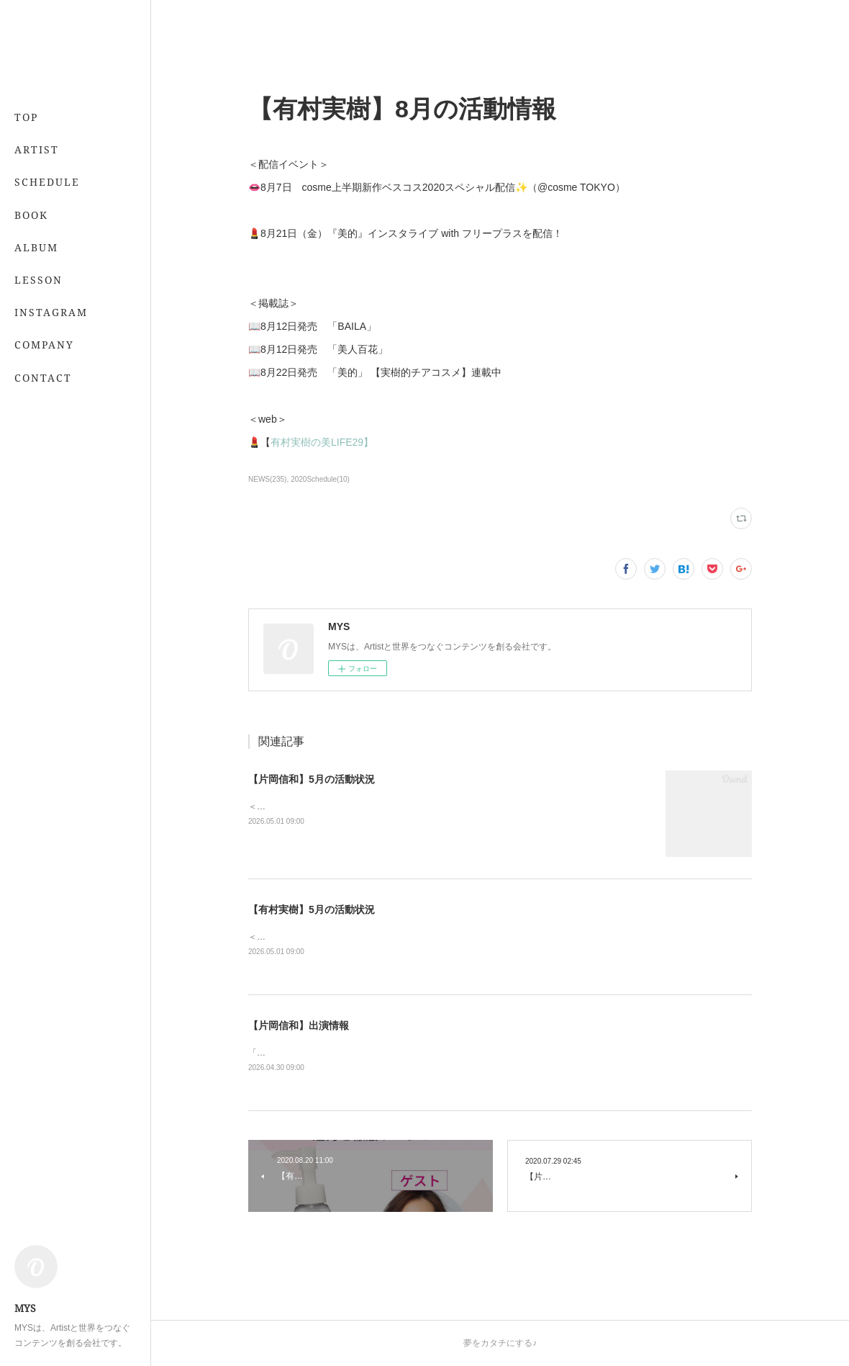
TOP (26, 117)
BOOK (31, 215)
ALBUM (36, 247)
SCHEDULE (47, 182)
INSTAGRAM (51, 312)
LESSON (38, 280)
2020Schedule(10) (320, 479)
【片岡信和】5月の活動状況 (311, 779)
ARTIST (36, 149)
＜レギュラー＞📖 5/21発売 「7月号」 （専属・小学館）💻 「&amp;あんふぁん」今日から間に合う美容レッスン (471, 937)
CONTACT (43, 378)
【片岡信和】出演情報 (298, 1025)
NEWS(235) (267, 479)
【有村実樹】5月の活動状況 (311, 909)
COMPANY (44, 344)
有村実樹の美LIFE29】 (322, 442)
